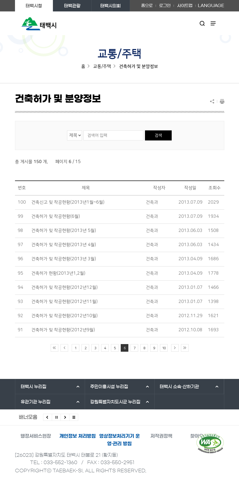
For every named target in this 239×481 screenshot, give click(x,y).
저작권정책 (161, 436)
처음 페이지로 (54, 348)
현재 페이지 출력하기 (220, 101)
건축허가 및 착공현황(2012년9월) (63, 329)
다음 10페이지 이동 (175, 348)
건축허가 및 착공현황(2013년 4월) (63, 244)
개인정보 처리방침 (77, 436)
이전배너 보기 (47, 417)
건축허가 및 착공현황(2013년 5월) (63, 230)
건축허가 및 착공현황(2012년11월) (64, 301)
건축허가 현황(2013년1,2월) (58, 273)
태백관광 (72, 6)
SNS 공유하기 (213, 101)
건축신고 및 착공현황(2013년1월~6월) (67, 202)
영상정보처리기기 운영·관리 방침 (119, 440)
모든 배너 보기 (73, 417)
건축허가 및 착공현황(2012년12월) (64, 287)
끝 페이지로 (185, 348)
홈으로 (147, 6)
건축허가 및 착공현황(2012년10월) (64, 315)
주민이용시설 (109, 386)
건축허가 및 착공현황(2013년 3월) (63, 258)
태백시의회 (110, 6)
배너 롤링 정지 (56, 417)
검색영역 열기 (202, 23)
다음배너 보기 (64, 417)
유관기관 (35, 402)
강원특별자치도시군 (115, 402)
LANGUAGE (211, 5)
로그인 (165, 6)
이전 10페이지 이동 (64, 348)
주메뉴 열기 (213, 23)
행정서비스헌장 (35, 436)
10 (163, 348)
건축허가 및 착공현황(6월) (55, 216)
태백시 (33, 386)
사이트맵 (184, 6)
